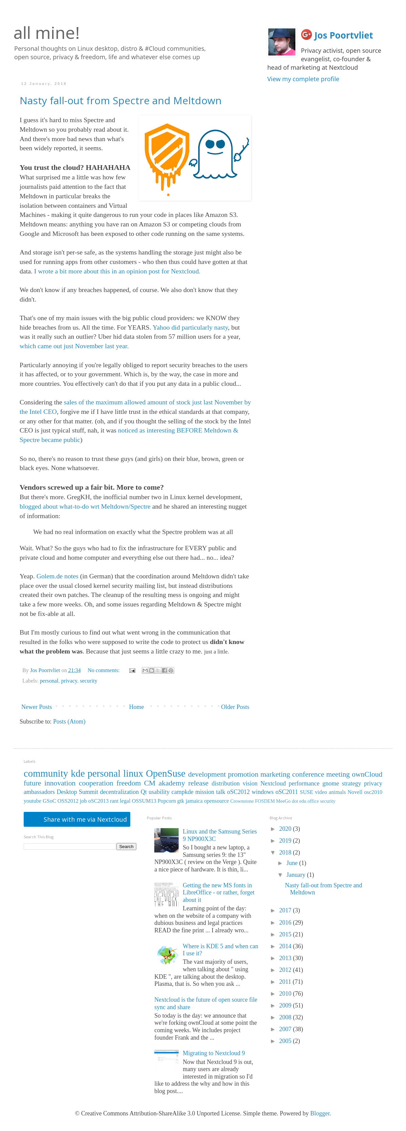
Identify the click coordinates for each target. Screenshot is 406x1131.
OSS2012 (68, 801)
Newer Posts (36, 707)
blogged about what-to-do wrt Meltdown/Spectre (85, 506)
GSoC (49, 801)
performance (304, 783)
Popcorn (167, 801)
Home (136, 707)
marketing (275, 774)
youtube (32, 801)
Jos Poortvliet (344, 35)
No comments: (104, 670)
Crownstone (242, 801)
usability (159, 792)
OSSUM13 (144, 801)
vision (250, 783)
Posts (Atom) (69, 721)
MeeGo (283, 801)
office (313, 801)
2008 (286, 1017)
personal (49, 681)
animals (337, 792)
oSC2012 (238, 792)
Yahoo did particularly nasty (190, 327)
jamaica (194, 801)
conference (308, 774)
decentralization (119, 792)
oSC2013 (98, 801)
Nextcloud (273, 783)
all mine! (47, 32)
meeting (338, 774)
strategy (351, 783)
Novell (354, 792)
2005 (286, 1041)
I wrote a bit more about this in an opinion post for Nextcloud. (117, 271)
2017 (286, 910)
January (297, 874)
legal (125, 801)
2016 (286, 922)
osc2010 (373, 792)
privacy (69, 681)
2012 (286, 970)
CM (150, 783)
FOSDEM (265, 801)
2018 (286, 852)
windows (263, 792)
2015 (286, 934)
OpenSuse (165, 773)
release (198, 783)
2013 (286, 958)
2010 (286, 993)
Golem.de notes (57, 576)
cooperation (96, 783)
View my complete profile (303, 79)
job (83, 801)
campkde (183, 792)
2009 (286, 1005)
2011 (286, 981)
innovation (59, 783)
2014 (286, 946)
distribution (226, 783)
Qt (144, 792)
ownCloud (367, 774)
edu (303, 801)
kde (78, 773)
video (321, 792)
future (32, 783)
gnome (330, 783)
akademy (172, 783)
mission (204, 792)
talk (220, 792)
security (88, 681)
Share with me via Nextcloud (84, 819)
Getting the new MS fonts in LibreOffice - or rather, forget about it (218, 892)
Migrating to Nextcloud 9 (214, 1053)
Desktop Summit (77, 792)
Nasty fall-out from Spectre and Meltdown (121, 100)
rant (114, 801)
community (46, 773)
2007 (286, 1029)
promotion (243, 774)
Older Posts (235, 707)
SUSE (306, 792)
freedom (128, 783)
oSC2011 (286, 792)
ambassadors (39, 792)
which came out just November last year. (74, 346)
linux (133, 773)
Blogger (320, 1113)
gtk (180, 801)
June (293, 863)
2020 (286, 828)
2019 (286, 840)
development (207, 774)
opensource (216, 801)
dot (295, 801)
